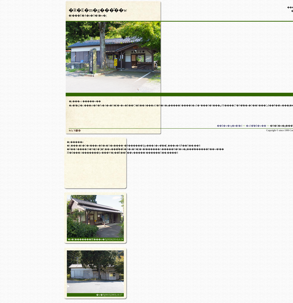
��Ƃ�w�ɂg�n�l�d (229, 125)
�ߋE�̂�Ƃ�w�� (256, 125)
